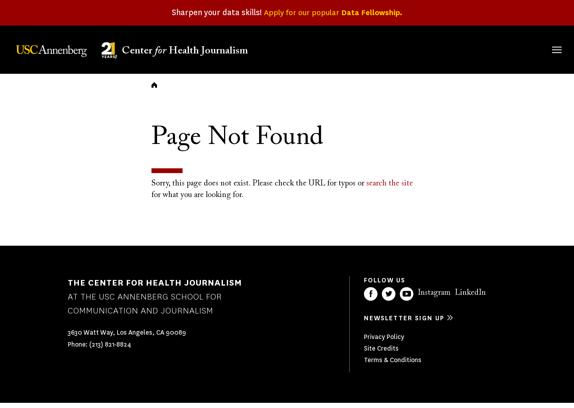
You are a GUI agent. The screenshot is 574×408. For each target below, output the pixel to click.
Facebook (370, 299)
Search (545, 41)
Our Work (417, 48)
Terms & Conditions (392, 365)
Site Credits (381, 353)
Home (154, 90)
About (316, 48)
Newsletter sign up (404, 323)
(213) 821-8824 (110, 350)
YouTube (406, 299)
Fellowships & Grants (362, 54)
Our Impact (470, 48)
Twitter (388, 299)
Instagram (434, 298)
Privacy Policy (384, 342)
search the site (389, 189)
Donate (519, 48)
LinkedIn (470, 298)
